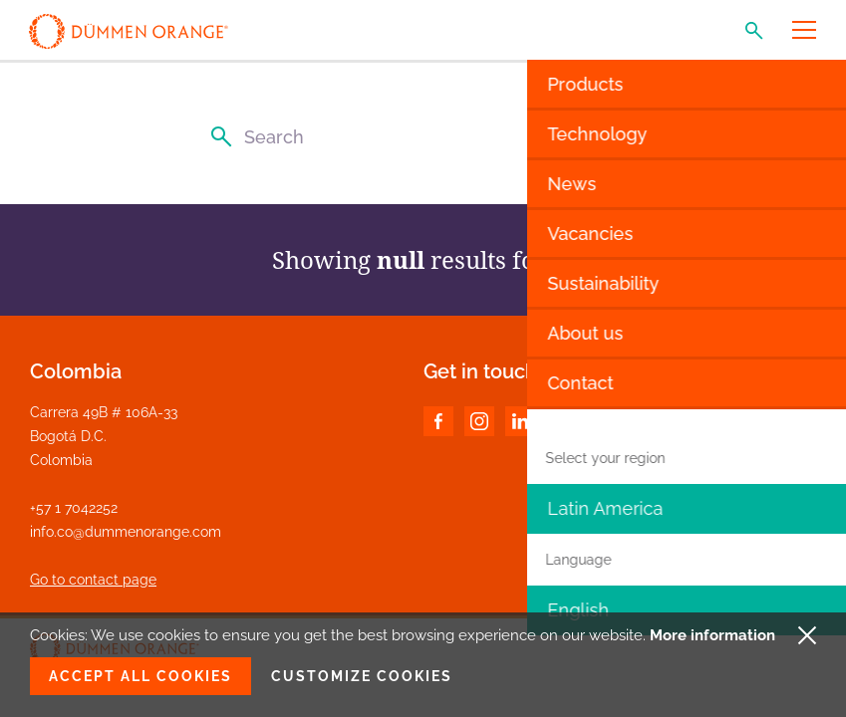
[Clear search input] (629, 137)
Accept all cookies (140, 676)
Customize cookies (361, 676)
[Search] (423, 137)
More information (712, 635)
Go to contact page (93, 580)
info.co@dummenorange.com (125, 532)
